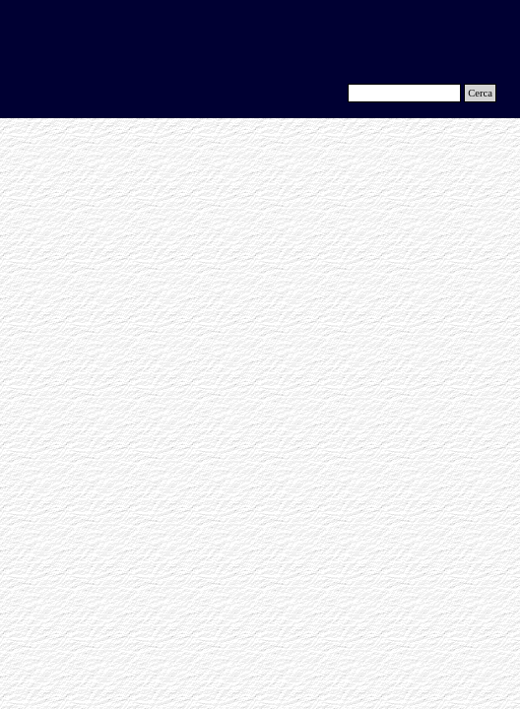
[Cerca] (404, 93)
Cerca (480, 93)
